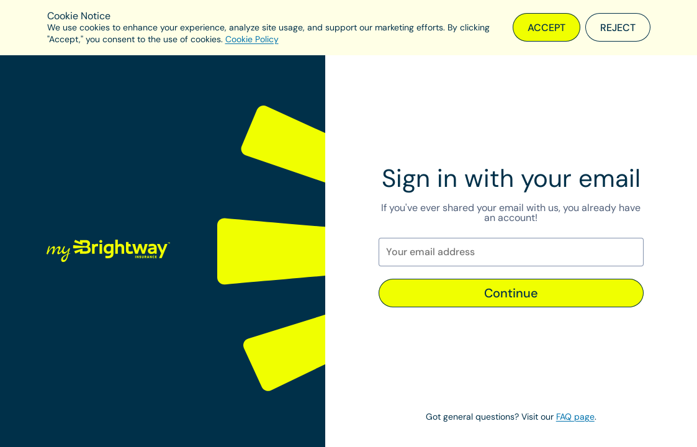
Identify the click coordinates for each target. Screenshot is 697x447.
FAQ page (575, 416)
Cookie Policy (252, 39)
